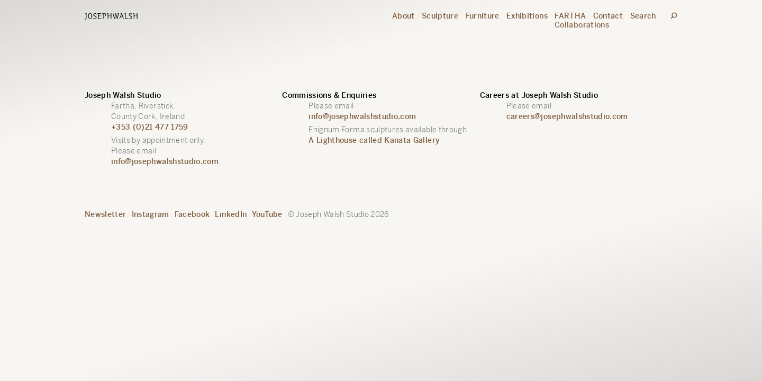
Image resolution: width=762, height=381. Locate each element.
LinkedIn (231, 214)
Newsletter (105, 214)
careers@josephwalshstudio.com (567, 116)
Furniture (483, 16)
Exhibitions (527, 16)
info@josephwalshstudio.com (165, 161)
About (403, 16)
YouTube (267, 214)
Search (643, 16)
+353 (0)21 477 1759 (149, 127)
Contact (608, 16)
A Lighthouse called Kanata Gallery (374, 140)
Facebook (192, 214)
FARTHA (570, 16)
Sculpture (440, 16)
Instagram (150, 214)
